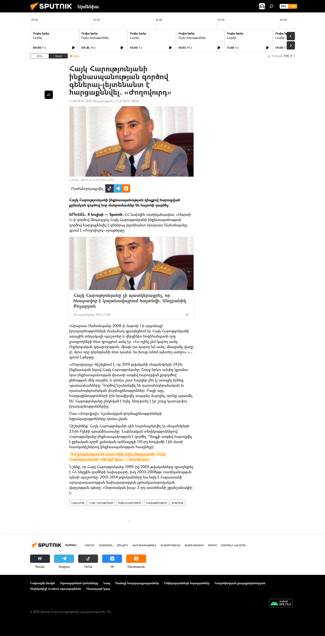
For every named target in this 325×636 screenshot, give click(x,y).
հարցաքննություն (156, 502)
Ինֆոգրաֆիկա (170, 545)
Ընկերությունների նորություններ (187, 583)
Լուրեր (37, 38)
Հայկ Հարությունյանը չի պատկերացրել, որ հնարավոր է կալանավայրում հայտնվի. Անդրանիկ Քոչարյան (129, 301)
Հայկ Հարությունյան (101, 502)
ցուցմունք (177, 502)
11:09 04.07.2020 (80, 101)
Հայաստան (78, 502)
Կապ (106, 583)
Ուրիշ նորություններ (95, 38)
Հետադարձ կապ (98, 589)
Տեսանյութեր (194, 545)
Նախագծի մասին (42, 583)
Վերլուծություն (144, 545)
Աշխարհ (122, 545)
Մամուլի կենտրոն (233, 545)
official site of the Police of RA (97, 180)
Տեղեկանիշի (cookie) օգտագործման (55, 589)
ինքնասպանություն (129, 502)
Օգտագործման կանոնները (79, 583)
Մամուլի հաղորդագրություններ (137, 583)
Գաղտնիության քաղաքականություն (240, 583)
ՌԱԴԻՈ (212, 545)
